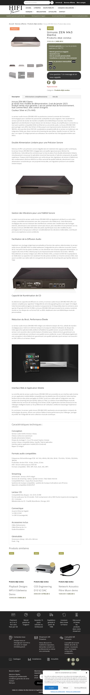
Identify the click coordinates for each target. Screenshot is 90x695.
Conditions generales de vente (19, 679)
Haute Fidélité (49, 8)
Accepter (51, 688)
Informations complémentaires (36, 97)
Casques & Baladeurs (67, 8)
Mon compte (81, 3)
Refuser (65, 688)
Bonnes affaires (69, 3)
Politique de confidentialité (58, 691)
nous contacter (71, 58)
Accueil (28, 8)
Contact (62, 12)
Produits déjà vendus (35, 24)
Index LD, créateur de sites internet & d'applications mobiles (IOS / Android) (35, 690)
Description (16, 97)
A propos (37, 8)
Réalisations (41, 12)
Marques (30, 12)
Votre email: (36, 677)
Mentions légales (14, 674)
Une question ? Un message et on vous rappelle (63, 75)
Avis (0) (55, 97)
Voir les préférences (80, 688)
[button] (86, 673)
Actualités (53, 12)
